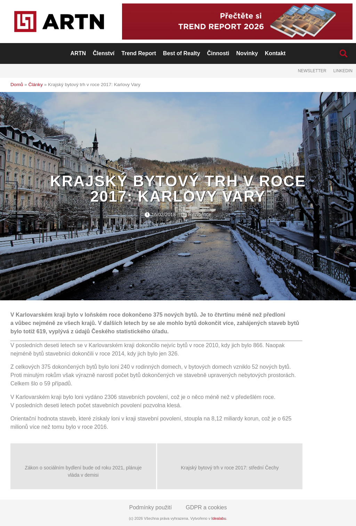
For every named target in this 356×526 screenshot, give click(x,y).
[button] (343, 53)
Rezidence (199, 214)
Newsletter (312, 70)
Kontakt (275, 53)
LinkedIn (343, 70)
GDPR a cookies (206, 507)
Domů (16, 84)
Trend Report (138, 53)
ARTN (78, 53)
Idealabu (218, 518)
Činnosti (218, 53)
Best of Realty (181, 53)
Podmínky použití (150, 507)
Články (35, 84)
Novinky (247, 53)
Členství (103, 53)
